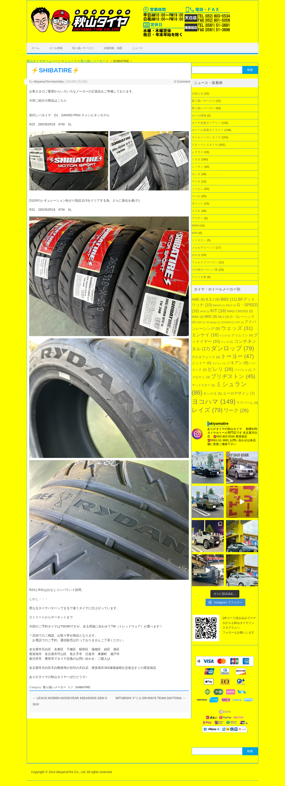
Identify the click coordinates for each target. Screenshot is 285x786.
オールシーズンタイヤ (206, 137)
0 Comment (182, 81)
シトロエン (199, 240)
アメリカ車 (199, 277)
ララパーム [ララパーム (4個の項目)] (247, 402)
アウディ (197, 218)
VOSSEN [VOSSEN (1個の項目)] (228, 322)
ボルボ (196, 255)
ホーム (35, 48)
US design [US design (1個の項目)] (213, 322)
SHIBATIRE (82, 687)
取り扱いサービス (83, 48)
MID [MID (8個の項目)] (211, 316)
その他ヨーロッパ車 (205, 269)
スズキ (196, 210)
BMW (195, 225)
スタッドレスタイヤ (205, 144)
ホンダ (196, 174)
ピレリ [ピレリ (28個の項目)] (220, 369)
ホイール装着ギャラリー (208, 130)
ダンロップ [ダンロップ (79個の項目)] (232, 348)
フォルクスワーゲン (205, 262)
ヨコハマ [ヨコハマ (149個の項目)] (214, 401)
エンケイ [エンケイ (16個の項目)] (205, 334)
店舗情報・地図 (113, 48)
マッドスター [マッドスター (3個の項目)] (203, 385)
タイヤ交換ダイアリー (206, 123)
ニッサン (197, 166)
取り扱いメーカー (54, 687)
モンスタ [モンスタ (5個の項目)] (212, 393)
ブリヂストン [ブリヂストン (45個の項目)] (233, 376)
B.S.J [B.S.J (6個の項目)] (213, 299)
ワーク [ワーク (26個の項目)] (236, 410)
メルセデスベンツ (203, 247)
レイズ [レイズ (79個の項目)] (207, 410)
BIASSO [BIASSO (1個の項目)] (219, 305)
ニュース (137, 48)
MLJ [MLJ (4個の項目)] (223, 316)
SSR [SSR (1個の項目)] (201, 322)
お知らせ (197, 93)
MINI (195, 233)
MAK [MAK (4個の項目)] (198, 316)
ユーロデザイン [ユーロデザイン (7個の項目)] (239, 393)
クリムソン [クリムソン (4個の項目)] (242, 335)
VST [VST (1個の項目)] (240, 322)
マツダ (196, 181)
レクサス (197, 152)
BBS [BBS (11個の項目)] (229, 299)
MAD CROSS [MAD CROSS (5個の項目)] (240, 311)
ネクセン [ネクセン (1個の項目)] (219, 363)
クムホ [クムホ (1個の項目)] (225, 335)
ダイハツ (197, 203)
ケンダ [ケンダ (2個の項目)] (227, 341)
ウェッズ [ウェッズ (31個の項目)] (237, 328)
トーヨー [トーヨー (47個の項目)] (237, 356)
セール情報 (56, 48)
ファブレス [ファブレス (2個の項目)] (243, 370)
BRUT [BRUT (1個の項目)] (231, 305)
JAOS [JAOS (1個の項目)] (205, 311)
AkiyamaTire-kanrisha (49, 81)
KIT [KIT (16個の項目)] (218, 310)
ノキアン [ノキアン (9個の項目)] (237, 363)
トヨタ (196, 159)
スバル (196, 196)
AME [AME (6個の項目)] (198, 299)
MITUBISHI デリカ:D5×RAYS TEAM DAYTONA (150, 698)
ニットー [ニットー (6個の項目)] (201, 363)
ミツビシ (197, 188)
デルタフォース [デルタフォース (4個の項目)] (206, 357)
